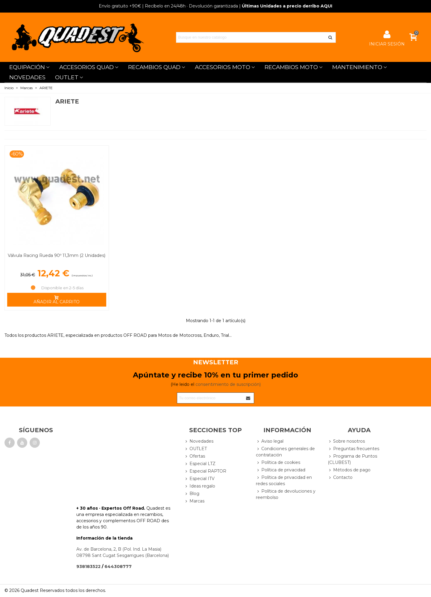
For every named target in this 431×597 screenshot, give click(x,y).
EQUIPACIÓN (27, 67)
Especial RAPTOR (205, 471)
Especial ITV (199, 479)
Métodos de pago (349, 470)
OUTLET (66, 77)
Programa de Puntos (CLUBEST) (352, 459)
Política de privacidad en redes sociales (284, 480)
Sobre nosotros (346, 441)
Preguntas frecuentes (353, 449)
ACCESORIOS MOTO (222, 67)
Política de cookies (278, 462)
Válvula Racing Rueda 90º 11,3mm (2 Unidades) (56, 255)
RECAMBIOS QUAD (154, 67)
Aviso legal (269, 441)
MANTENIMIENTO (357, 67)
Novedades (198, 441)
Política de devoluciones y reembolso (285, 494)
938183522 (88, 566)
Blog (191, 494)
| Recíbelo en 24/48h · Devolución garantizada (168, 6)
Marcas (194, 501)
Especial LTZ (200, 464)
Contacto (340, 477)
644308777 (118, 566)
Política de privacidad (280, 470)
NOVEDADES (27, 77)
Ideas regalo (199, 486)
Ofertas (194, 456)
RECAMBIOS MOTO (291, 67)
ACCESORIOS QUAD (86, 67)
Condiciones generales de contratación (285, 452)
